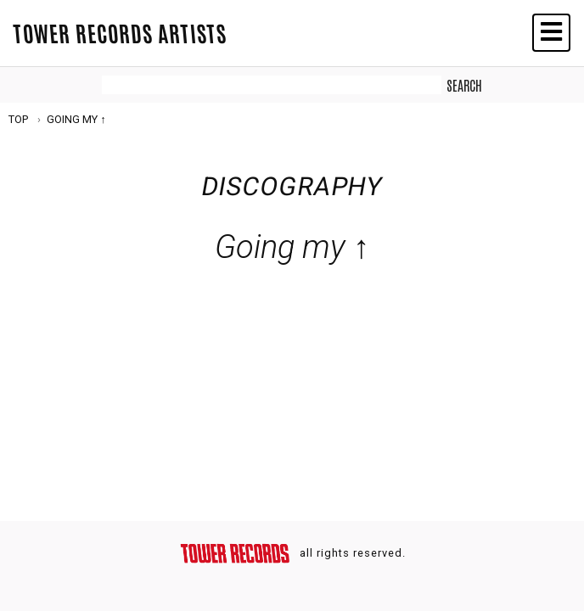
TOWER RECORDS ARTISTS (119, 32)
